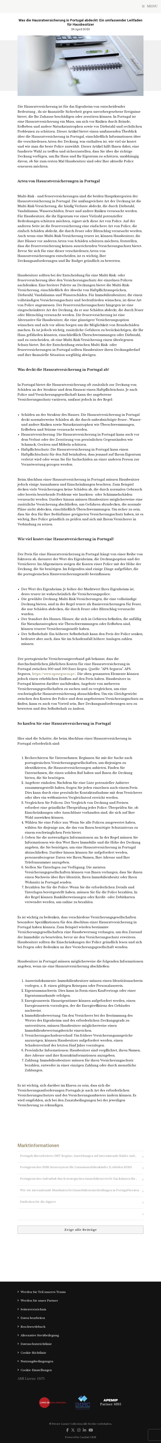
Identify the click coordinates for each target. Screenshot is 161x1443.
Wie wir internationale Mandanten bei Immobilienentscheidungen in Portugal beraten (79, 1190)
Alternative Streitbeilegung (40, 1335)
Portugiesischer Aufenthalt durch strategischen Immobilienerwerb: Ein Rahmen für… (78, 1178)
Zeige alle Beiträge (80, 1229)
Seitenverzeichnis (33, 1309)
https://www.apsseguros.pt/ (54, 674)
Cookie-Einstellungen (36, 1370)
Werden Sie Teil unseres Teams (43, 1292)
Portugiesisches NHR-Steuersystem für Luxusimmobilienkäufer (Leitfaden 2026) (76, 1167)
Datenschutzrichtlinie (36, 1344)
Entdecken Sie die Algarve (38, 1201)
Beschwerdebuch (33, 1326)
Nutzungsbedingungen (37, 1361)
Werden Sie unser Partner (39, 1300)
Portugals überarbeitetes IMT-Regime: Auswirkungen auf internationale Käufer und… (78, 1156)
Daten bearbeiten (33, 1318)
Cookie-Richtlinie (33, 1352)
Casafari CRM (88, 1437)
